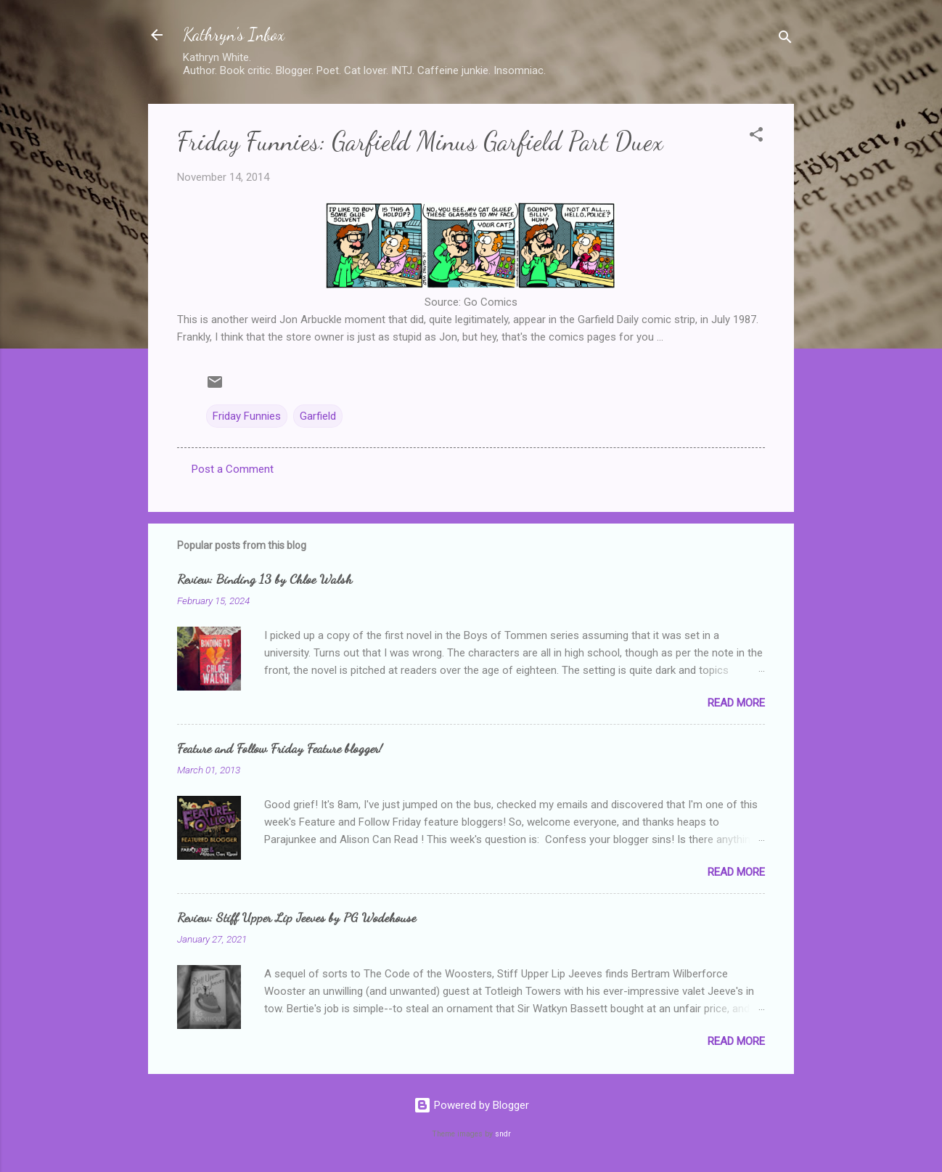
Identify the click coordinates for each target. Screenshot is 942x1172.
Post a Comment (233, 469)
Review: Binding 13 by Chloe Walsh (264, 579)
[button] (756, 137)
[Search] (785, 39)
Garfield (318, 416)
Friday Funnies (247, 416)
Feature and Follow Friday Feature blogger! (279, 748)
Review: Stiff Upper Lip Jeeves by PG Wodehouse (296, 917)
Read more (736, 702)
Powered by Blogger (471, 1105)
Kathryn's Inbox (233, 34)
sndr (503, 1134)
